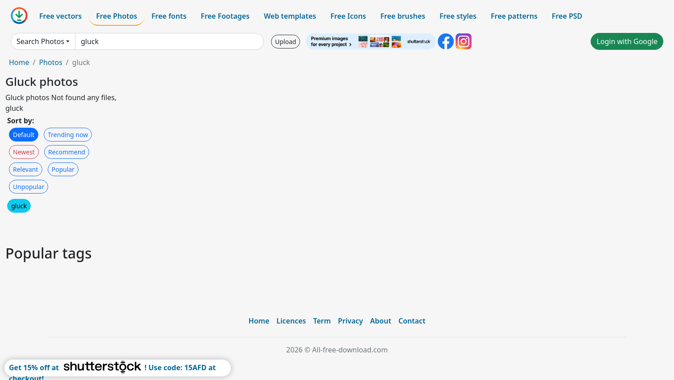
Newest (24, 152)
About (380, 321)
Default (23, 134)
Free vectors (60, 16)
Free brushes (402, 16)
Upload (285, 41)
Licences (291, 321)
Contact (412, 321)
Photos (50, 62)
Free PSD (567, 16)
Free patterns (514, 16)
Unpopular (28, 186)
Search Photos (40, 41)
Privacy (350, 321)
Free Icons (348, 16)
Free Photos (116, 16)
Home (19, 62)
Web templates (290, 16)
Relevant (25, 169)
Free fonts (169, 16)
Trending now (68, 134)
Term (322, 321)
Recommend (66, 152)
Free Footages (225, 16)
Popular (63, 169)
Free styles (458, 16)
